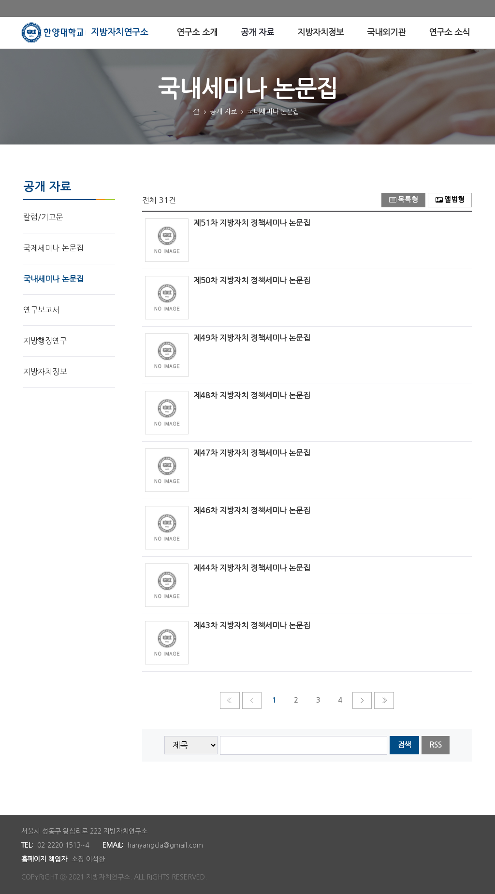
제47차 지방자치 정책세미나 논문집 (251, 453)
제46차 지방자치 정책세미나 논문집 (251, 510)
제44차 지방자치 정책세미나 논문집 (251, 568)
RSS (435, 745)
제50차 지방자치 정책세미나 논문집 (251, 280)
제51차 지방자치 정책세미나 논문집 (251, 223)
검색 (404, 745)
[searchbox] (304, 745)
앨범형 (450, 199)
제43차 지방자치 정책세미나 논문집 (251, 625)
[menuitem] (197, 32)
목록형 (403, 199)
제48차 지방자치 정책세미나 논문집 (251, 395)
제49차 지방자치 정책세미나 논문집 (251, 338)
